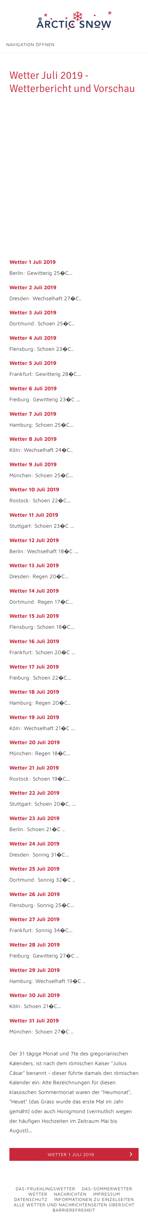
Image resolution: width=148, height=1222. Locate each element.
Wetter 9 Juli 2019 (33, 464)
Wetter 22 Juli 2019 (34, 793)
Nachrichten (70, 1194)
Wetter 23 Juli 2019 (34, 818)
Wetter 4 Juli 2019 (32, 338)
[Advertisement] (74, 172)
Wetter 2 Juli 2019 (32, 287)
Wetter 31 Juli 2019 (34, 1020)
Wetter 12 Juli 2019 (34, 540)
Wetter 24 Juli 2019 (34, 843)
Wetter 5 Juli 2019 (32, 363)
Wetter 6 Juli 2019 (33, 388)
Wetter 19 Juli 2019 (34, 717)
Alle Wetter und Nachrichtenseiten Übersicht (74, 1204)
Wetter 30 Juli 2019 (34, 995)
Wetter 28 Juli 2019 (34, 945)
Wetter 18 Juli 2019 (34, 692)
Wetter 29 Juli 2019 (34, 970)
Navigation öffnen (30, 44)
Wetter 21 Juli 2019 (34, 768)
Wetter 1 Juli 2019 (32, 262)
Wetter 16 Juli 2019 (34, 641)
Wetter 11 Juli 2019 (33, 515)
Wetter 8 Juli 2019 (33, 439)
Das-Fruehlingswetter (45, 1188)
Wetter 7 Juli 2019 (32, 414)
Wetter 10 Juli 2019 (34, 489)
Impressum (106, 1194)
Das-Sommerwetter (107, 1188)
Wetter (37, 1194)
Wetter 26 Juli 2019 (34, 894)
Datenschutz (31, 1199)
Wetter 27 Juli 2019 (34, 919)
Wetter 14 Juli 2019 (34, 591)
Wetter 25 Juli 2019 (34, 869)
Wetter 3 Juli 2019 (32, 312)
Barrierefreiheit (74, 1210)
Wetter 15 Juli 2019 (34, 616)
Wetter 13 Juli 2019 (34, 565)
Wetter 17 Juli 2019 (34, 667)
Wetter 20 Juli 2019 (34, 742)
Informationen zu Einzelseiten (94, 1199)
